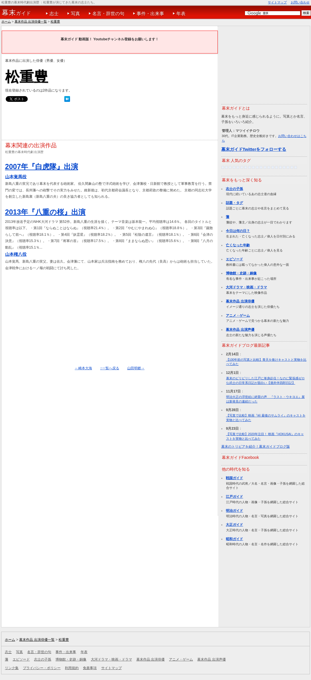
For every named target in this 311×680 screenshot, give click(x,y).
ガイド (16, 12)
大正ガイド (234, 525)
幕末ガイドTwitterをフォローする (253, 149)
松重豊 (55, 21)
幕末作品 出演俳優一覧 (31, 21)
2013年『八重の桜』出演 (45, 212)
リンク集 (12, 668)
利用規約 (72, 668)
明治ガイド (234, 511)
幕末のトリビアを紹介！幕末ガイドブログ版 (255, 447)
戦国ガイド (234, 478)
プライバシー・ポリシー (42, 668)
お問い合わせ (300, 2)
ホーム (6, 21)
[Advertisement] (109, 122)
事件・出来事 (150, 13)
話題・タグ (234, 203)
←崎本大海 (83, 368)
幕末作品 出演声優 (240, 330)
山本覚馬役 (16, 176)
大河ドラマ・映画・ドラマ (246, 287)
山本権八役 (16, 254)
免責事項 (90, 668)
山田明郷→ (135, 368)
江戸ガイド (234, 497)
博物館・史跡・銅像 (241, 273)
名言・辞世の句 (108, 13)
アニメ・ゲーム (238, 316)
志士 (54, 13)
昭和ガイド (234, 539)
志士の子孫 (234, 189)
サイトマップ (277, 2)
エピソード (234, 259)
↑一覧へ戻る (109, 368)
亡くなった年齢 (238, 245)
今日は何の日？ (238, 231)
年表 (181, 13)
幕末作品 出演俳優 (240, 301)
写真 (75, 13)
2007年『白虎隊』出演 (41, 166)
